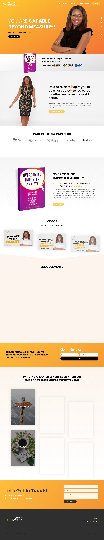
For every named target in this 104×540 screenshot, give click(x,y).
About (81, 3)
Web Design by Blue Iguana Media (79, 534)
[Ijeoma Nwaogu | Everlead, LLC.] (11, 3)
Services (65, 3)
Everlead (87, 3)
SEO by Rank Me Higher (93, 534)
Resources (73, 3)
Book (59, 3)
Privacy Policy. (69, 534)
